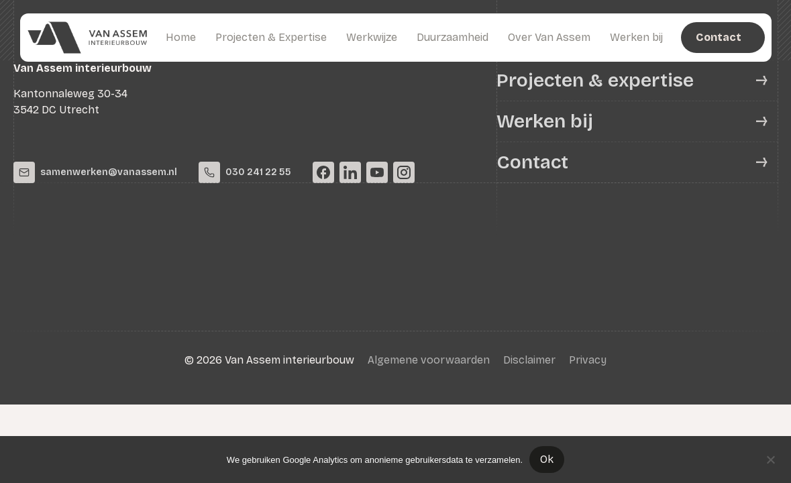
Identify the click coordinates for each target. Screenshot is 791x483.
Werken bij (636, 37)
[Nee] (770, 458)
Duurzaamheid (452, 37)
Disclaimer (529, 360)
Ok (546, 459)
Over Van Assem (549, 37)
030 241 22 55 (245, 172)
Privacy (588, 360)
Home (181, 37)
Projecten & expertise (595, 80)
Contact (532, 162)
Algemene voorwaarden (429, 360)
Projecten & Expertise (271, 37)
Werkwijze (371, 37)
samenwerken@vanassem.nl (95, 172)
